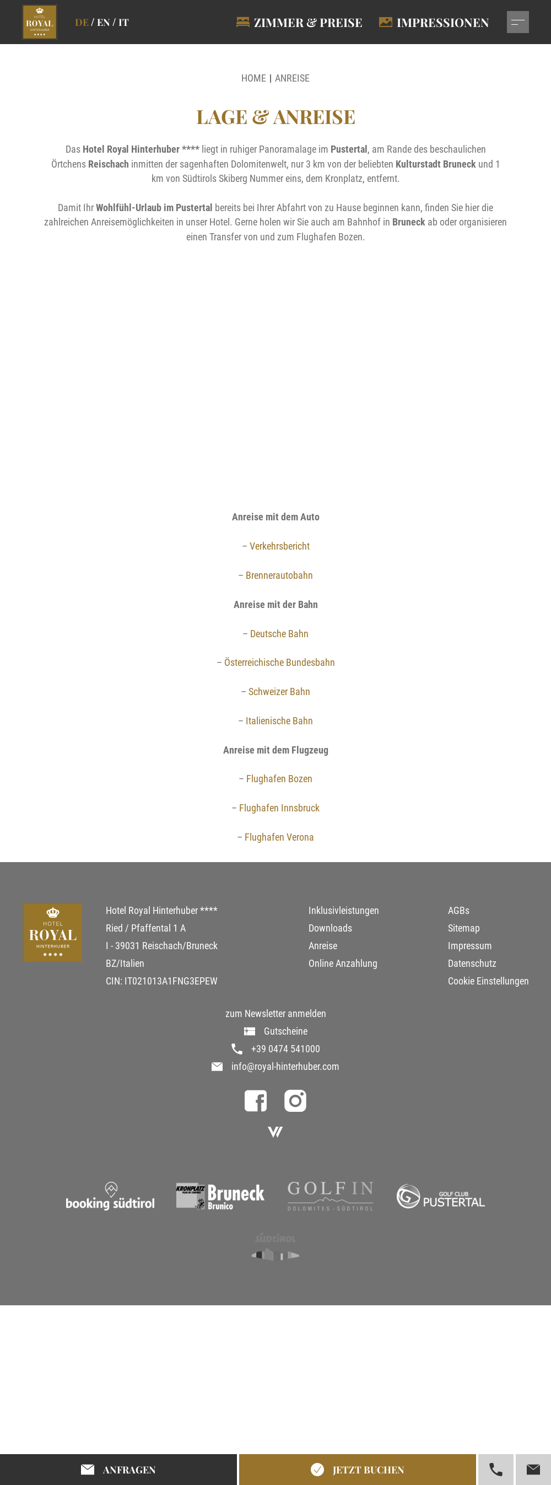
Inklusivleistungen (344, 910)
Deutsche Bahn (279, 633)
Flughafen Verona (279, 837)
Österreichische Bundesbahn (279, 662)
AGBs (458, 910)
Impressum (470, 945)
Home (253, 78)
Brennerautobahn (279, 575)
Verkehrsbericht (280, 546)
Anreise (292, 78)
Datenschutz (472, 963)
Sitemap (464, 928)
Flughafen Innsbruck (279, 808)
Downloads (330, 928)
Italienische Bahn (279, 721)
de (82, 21)
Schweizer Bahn (279, 691)
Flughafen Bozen (279, 778)
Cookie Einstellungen (488, 981)
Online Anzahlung (343, 963)
